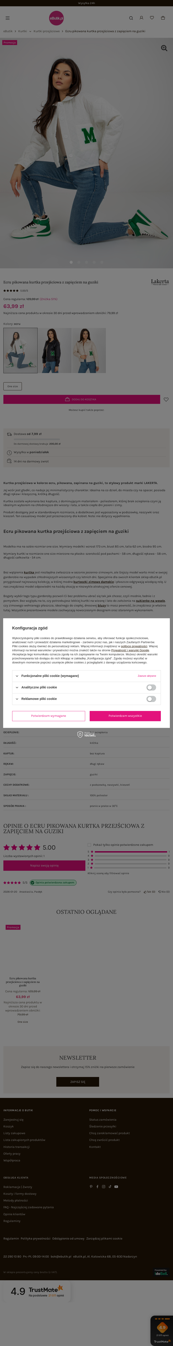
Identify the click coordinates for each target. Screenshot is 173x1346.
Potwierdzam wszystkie (125, 716)
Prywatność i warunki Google (130, 650)
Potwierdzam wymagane (48, 716)
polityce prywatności (134, 646)
